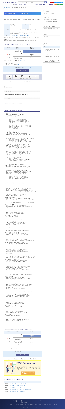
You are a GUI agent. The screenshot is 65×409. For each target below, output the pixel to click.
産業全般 (45, 40)
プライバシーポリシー (10, 404)
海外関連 (45, 42)
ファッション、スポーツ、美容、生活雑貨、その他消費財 (49, 14)
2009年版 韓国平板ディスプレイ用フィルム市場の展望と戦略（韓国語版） (20, 389)
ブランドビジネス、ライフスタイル (49, 25)
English (50, 0)
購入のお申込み (22, 70)
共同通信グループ (50, 404)
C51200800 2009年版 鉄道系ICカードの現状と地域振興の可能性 (52, 64)
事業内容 (16, 4)
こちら (15, 63)
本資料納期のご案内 (22, 91)
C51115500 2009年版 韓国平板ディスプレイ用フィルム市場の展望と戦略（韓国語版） (52, 60)
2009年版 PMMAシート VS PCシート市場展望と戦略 (17, 385)
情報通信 (45, 33)
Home (13, 4)
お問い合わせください (22, 60)
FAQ (45, 404)
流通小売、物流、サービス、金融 (49, 23)
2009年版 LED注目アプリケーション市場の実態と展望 (18, 383)
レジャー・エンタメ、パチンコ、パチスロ (50, 38)
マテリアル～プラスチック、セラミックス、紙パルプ (48, 31)
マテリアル (12, 35)
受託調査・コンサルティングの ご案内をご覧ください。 (28, 373)
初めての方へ (51, 2)
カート (55, 4)
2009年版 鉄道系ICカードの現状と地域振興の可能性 (17, 391)
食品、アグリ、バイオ (47, 16)
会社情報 (36, 4)
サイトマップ (60, 0)
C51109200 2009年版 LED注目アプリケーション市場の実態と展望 (52, 49)
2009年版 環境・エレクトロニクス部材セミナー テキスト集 (18, 387)
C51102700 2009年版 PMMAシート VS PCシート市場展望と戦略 (52, 53)
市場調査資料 (8, 7)
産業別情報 (24, 4)
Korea (54, 0)
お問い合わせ (60, 4)
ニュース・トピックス (30, 4)
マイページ (51, 4)
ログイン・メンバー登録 (58, 2)
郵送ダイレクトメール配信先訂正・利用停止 (30, 404)
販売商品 (20, 4)
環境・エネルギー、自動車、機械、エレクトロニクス (21, 35)
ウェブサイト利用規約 (19, 404)
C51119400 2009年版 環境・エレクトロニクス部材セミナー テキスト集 (52, 57)
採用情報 (40, 4)
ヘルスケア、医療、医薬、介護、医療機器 (50, 21)
